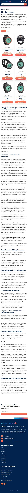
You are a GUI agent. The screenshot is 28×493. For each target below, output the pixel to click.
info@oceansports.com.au (9, 438)
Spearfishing (3, 458)
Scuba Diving (3, 455)
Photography (3, 462)
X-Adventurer (20, 432)
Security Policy (4, 478)
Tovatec (10, 432)
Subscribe (14, 413)
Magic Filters (12, 431)
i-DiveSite (16, 429)
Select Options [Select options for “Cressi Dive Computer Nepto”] (20, 78)
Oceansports (18, 431)
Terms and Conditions (5, 474)
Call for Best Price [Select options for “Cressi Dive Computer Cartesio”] (7, 54)
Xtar (25, 432)
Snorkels (3, 451)
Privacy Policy (4, 476)
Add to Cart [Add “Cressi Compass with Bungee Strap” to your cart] (21, 54)
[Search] (25, 4)
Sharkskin (3, 432)
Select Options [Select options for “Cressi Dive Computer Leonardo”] (7, 78)
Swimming (3, 460)
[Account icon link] (23, 1)
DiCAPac (7, 429)
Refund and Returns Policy (6, 472)
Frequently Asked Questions (6, 470)
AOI (2, 429)
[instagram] (5, 484)
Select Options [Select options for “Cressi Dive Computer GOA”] (7, 102)
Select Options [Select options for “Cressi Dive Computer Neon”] (20, 102)
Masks (2, 449)
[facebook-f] (2, 484)
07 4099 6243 (6, 436)
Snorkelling (3, 456)
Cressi (4, 429)
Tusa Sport (14, 432)
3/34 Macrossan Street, (13, 440)
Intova (22, 429)
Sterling (6, 432)
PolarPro (23, 431)
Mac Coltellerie (7, 431)
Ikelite (19, 429)
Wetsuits (3, 447)
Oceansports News (5, 469)
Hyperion (11, 429)
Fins (2, 453)
